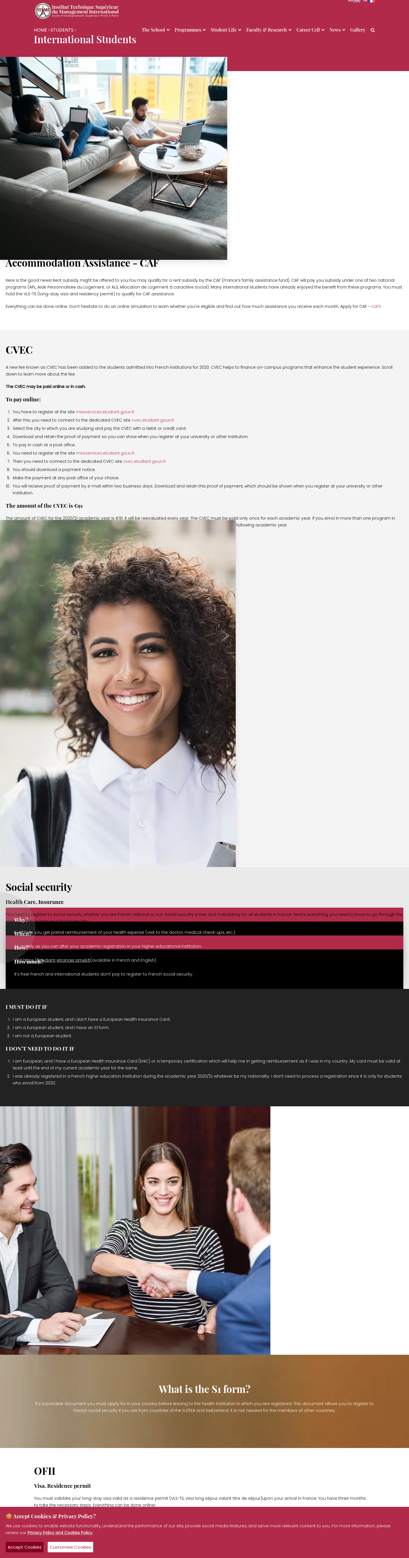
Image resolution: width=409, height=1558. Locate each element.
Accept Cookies (24, 1547)
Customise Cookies (70, 1547)
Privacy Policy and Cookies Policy (60, 1533)
